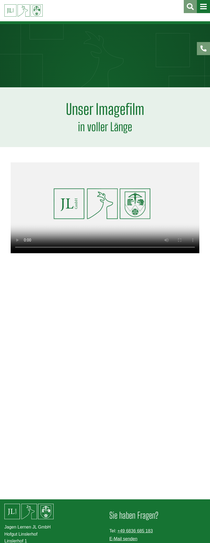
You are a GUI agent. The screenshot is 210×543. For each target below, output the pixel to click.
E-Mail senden (123, 538)
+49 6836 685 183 (135, 531)
